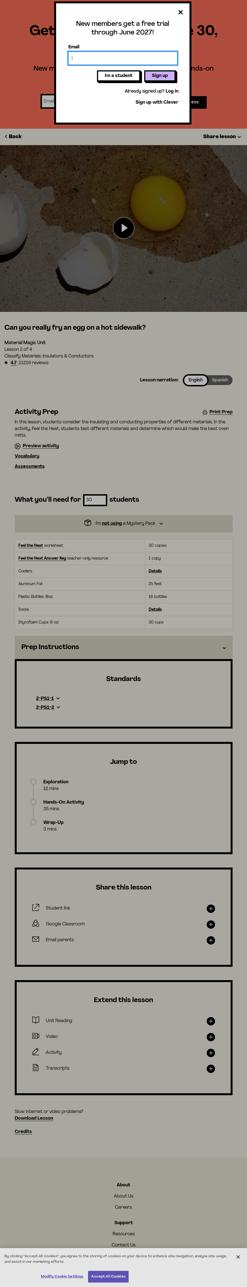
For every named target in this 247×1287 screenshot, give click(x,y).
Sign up (160, 76)
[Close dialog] (180, 12)
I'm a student (119, 76)
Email (73, 47)
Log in (172, 91)
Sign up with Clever (157, 102)
